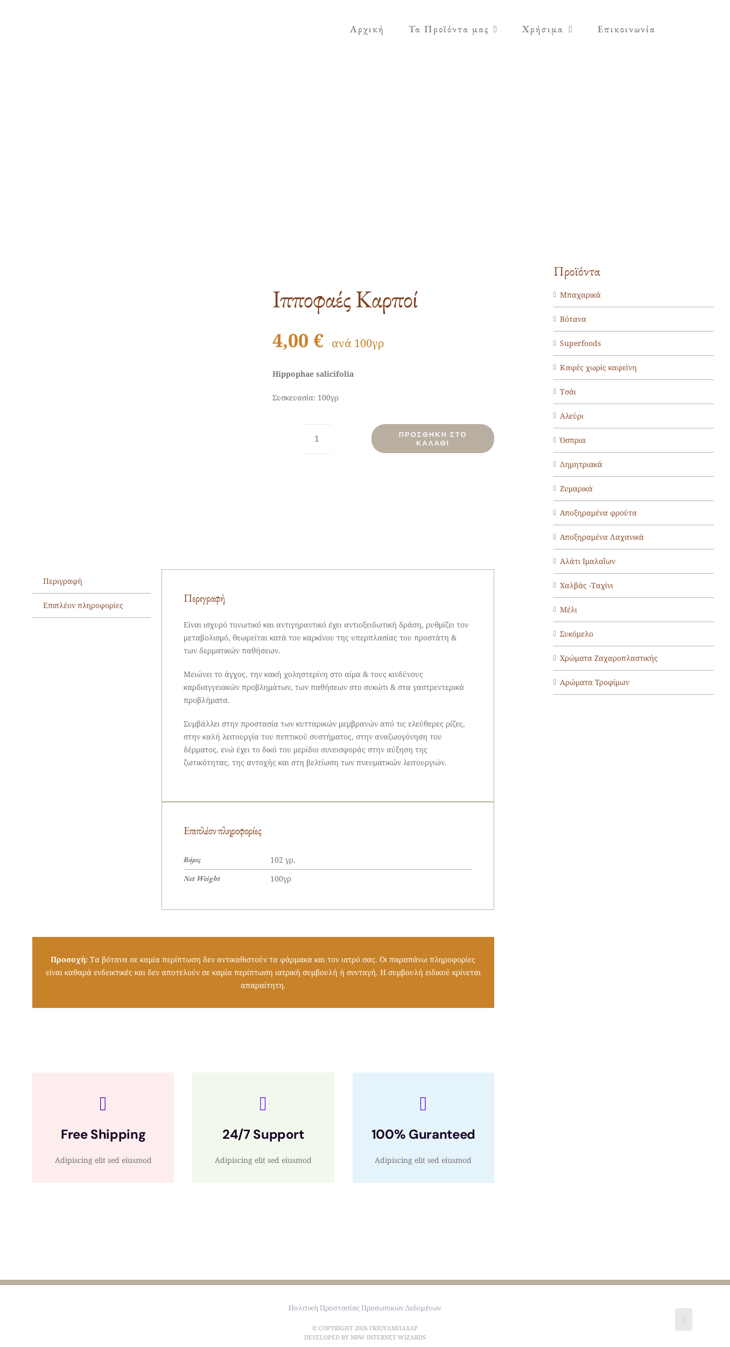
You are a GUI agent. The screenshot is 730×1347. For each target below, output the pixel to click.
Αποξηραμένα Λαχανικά (602, 537)
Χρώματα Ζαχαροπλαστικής (609, 658)
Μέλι (568, 609)
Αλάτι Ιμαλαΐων (587, 561)
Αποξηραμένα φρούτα (598, 512)
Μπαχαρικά (580, 295)
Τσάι (568, 391)
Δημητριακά (581, 464)
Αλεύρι (572, 416)
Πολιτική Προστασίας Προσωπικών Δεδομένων (365, 1308)
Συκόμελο (576, 634)
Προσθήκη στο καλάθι (433, 438)
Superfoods (580, 343)
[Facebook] (683, 1319)
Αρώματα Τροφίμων (594, 682)
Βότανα (573, 319)
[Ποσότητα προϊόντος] (317, 439)
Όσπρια (573, 440)
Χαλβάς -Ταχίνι (586, 585)
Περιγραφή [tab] (62, 581)
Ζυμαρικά (576, 488)
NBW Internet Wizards (388, 1337)
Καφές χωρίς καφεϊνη (598, 367)
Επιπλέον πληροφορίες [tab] (83, 605)
